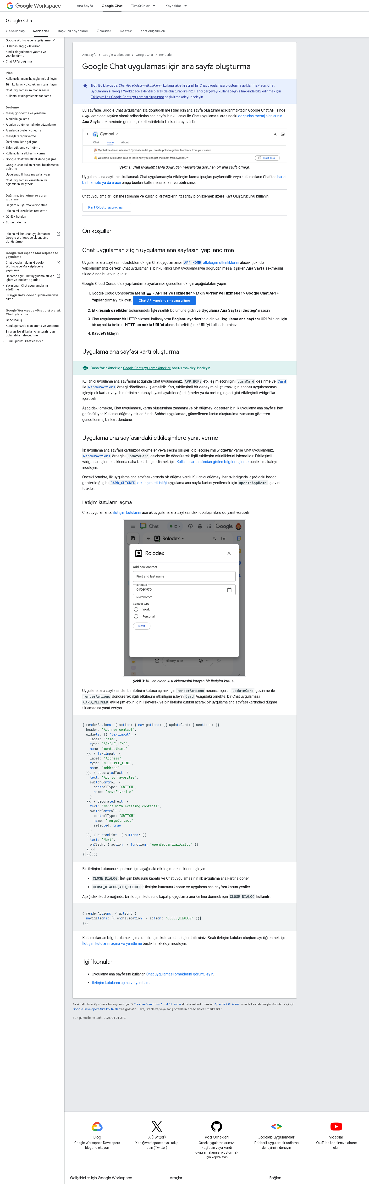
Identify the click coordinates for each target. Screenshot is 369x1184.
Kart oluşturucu (152, 31)
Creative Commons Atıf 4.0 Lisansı (157, 1004)
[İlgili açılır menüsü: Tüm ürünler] (155, 5)
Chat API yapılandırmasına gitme (164, 300)
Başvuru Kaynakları (73, 31)
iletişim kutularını (127, 512)
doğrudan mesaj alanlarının (260, 116)
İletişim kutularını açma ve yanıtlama (112, 943)
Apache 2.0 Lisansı (227, 1004)
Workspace (38, 6)
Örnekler (104, 31)
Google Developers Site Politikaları (96, 1009)
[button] (31, 46)
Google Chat (20, 21)
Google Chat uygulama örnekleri (147, 368)
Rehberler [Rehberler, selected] (41, 31)
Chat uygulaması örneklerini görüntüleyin (179, 974)
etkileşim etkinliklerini (211, 262)
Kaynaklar (173, 6)
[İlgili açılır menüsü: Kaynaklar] (187, 5)
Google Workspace (116, 55)
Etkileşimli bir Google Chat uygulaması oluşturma (127, 97)
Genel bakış (15, 31)
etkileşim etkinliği (138, 483)
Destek (126, 31)
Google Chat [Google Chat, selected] (112, 6)
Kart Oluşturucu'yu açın (106, 207)
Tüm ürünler (140, 6)
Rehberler (165, 55)
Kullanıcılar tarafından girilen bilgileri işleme (212, 461)
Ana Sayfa (85, 6)
